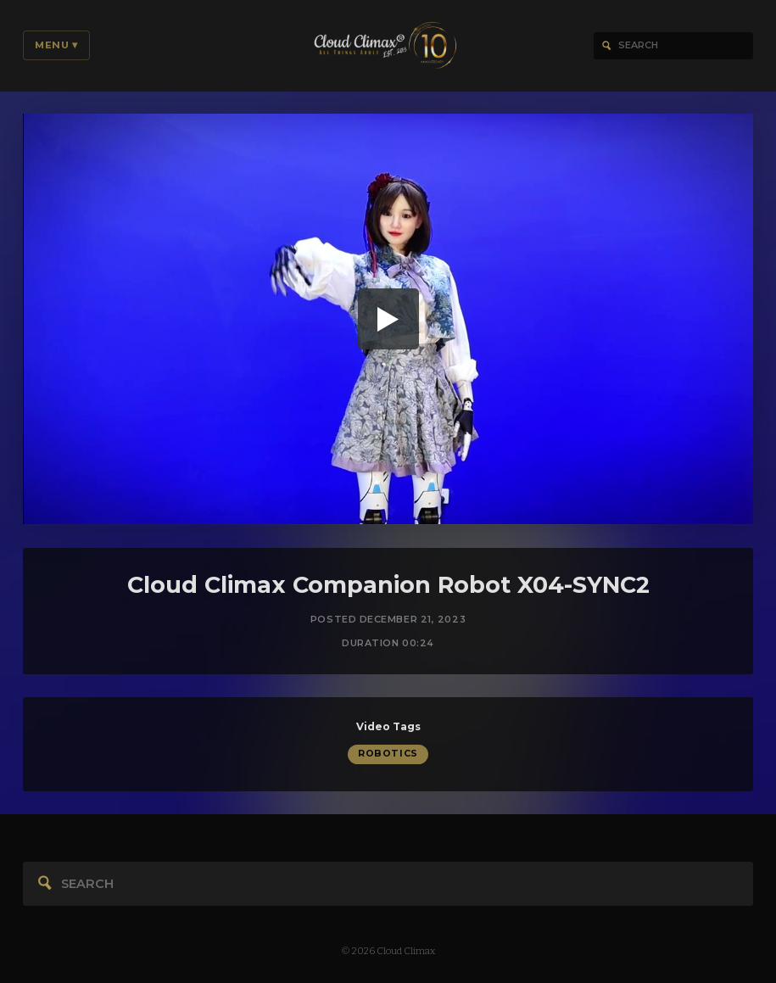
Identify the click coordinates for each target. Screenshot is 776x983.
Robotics (387, 755)
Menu (56, 45)
